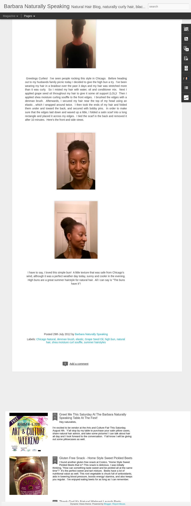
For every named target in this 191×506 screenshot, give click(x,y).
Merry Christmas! (71, 283)
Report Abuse (118, 504)
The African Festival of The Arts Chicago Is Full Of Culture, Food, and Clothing (93, 329)
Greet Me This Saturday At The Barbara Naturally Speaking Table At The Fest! (92, 416)
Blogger (107, 504)
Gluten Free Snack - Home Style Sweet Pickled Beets (95, 458)
